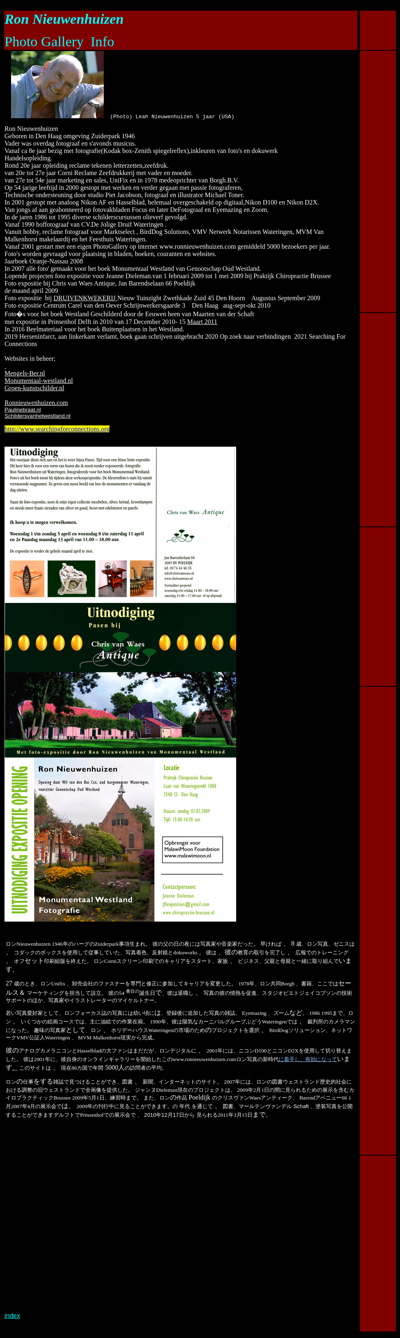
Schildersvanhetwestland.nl (37, 416)
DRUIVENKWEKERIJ (85, 298)
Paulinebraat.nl (22, 410)
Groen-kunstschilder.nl (34, 388)
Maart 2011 (202, 321)
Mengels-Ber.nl (24, 373)
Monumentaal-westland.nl (38, 380)
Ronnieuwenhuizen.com (36, 402)
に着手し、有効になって (308, 1060)
